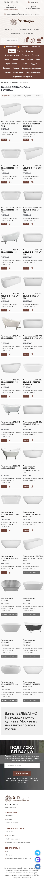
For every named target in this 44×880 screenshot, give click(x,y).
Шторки (6, 68)
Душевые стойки (13, 64)
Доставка (9, 816)
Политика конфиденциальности (18, 858)
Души (38, 59)
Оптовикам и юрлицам (28, 29)
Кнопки (16, 68)
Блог (8, 851)
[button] (11, 9)
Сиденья (35, 55)
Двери (6, 59)
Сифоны (7, 72)
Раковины (36, 47)
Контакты (28, 33)
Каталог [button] (9, 29)
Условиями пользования (30, 780)
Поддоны (34, 64)
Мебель (15, 59)
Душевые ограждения (31, 68)
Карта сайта (10, 835)
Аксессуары (18, 72)
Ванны (12, 51)
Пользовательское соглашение (18, 842)
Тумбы (20, 51)
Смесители (30, 51)
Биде (25, 64)
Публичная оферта (13, 839)
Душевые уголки (12, 55)
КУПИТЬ (4, 140)
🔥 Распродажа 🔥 (11, 47)
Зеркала (25, 55)
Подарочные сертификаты (22, 77)
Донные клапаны (33, 72)
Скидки (9, 855)
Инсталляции (27, 59)
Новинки (15, 33)
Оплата (9, 819)
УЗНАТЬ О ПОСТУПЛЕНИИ (31, 572)
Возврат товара (12, 823)
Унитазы (25, 47)
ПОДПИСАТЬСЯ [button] (22, 773)
